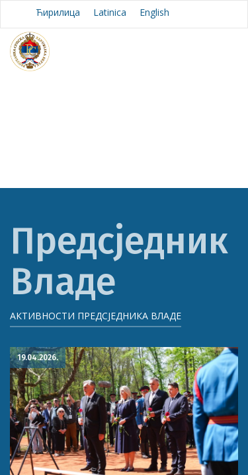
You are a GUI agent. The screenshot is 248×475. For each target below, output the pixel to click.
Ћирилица (58, 12)
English (154, 12)
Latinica (109, 12)
